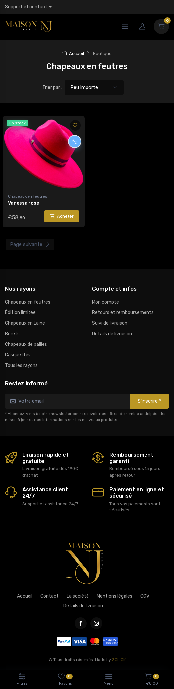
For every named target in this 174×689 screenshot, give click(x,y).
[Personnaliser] (74, 141)
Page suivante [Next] (30, 244)
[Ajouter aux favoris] (75, 125)
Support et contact (26, 7)
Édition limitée (20, 312)
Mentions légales (114, 596)
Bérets (12, 334)
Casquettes (17, 355)
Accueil (73, 53)
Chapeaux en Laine (25, 323)
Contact (49, 596)
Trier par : (52, 87)
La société (78, 596)
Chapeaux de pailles (26, 344)
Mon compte (105, 302)
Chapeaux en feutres (27, 196)
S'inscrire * (149, 401)
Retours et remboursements (123, 312)
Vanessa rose (23, 203)
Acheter (62, 216)
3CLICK (119, 659)
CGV (144, 596)
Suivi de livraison (109, 323)
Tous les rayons (21, 365)
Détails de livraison (112, 334)
